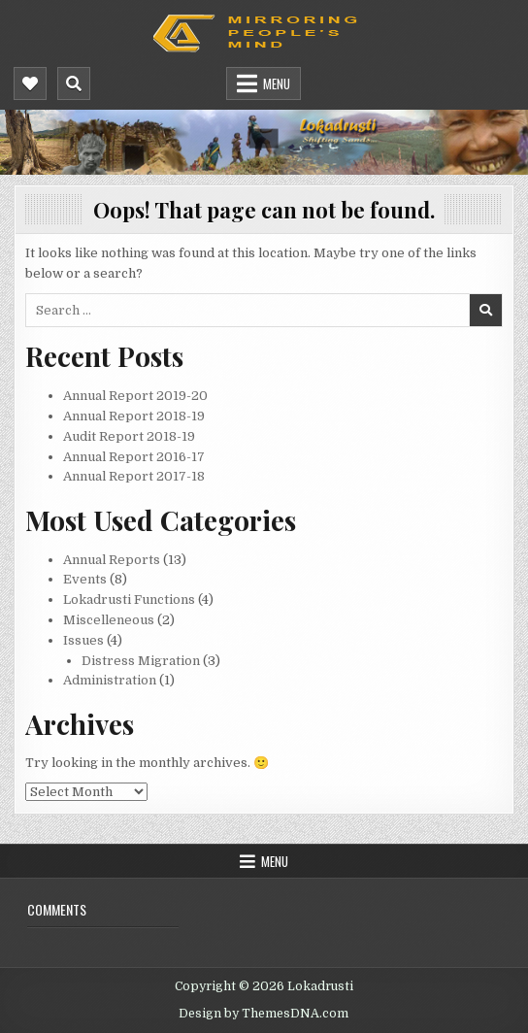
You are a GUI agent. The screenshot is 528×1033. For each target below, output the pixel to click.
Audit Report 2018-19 (129, 436)
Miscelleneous (108, 620)
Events (85, 579)
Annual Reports (111, 559)
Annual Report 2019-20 (135, 395)
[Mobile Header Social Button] (30, 83)
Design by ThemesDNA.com (263, 1013)
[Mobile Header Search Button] (73, 83)
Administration (109, 680)
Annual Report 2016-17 (134, 457)
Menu (276, 83)
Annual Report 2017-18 (134, 476)
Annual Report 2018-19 (134, 416)
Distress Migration (141, 660)
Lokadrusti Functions (129, 599)
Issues (83, 640)
